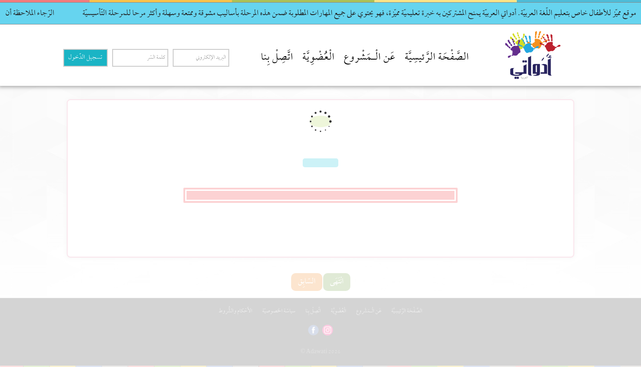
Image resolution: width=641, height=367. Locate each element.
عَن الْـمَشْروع (370, 58)
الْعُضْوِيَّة (318, 58)
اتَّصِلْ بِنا (277, 58)
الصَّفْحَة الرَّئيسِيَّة (437, 58)
